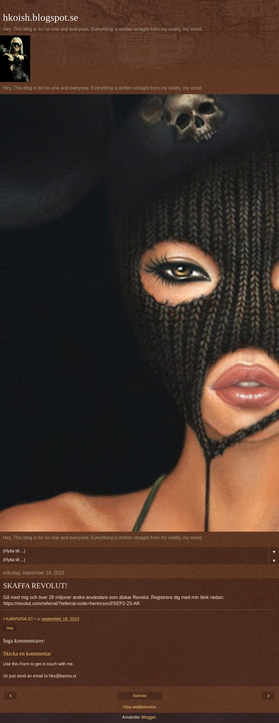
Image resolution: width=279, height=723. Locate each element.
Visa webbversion (139, 707)
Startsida (139, 696)
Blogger (148, 717)
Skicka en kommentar (27, 653)
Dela (9, 628)
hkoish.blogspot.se (40, 17)
